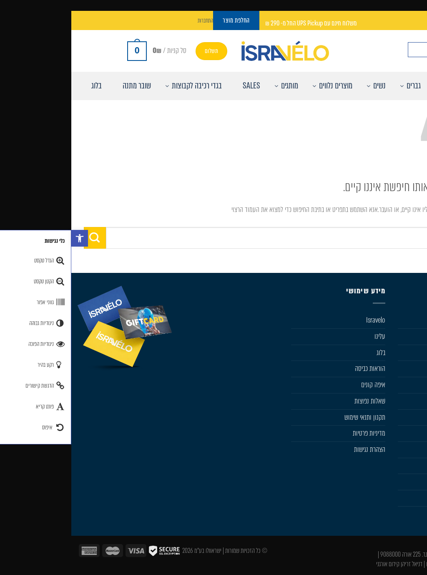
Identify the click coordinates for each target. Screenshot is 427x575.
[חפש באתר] (413, 50)
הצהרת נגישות (298, 449)
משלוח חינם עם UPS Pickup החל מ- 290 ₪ (239, 23)
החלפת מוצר (407, 481)
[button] (8, 238)
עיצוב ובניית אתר (404, 564)
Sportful (411, 401)
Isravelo (304, 320)
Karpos (412, 433)
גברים (415, 336)
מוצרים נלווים (406, 368)
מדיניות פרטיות (297, 433)
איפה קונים (302, 384)
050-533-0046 (392, 554)
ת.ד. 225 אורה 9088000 (333, 554)
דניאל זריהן (340, 564)
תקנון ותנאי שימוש (293, 417)
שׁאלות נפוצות (298, 401)
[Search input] (372, 49)
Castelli (412, 384)
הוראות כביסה (299, 368)
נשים (415, 352)
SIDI (416, 417)
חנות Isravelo (405, 320)
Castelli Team (405, 497)
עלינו (308, 336)
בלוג (309, 352)
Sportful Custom (400, 514)
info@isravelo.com (386, 545)
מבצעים (412, 465)
